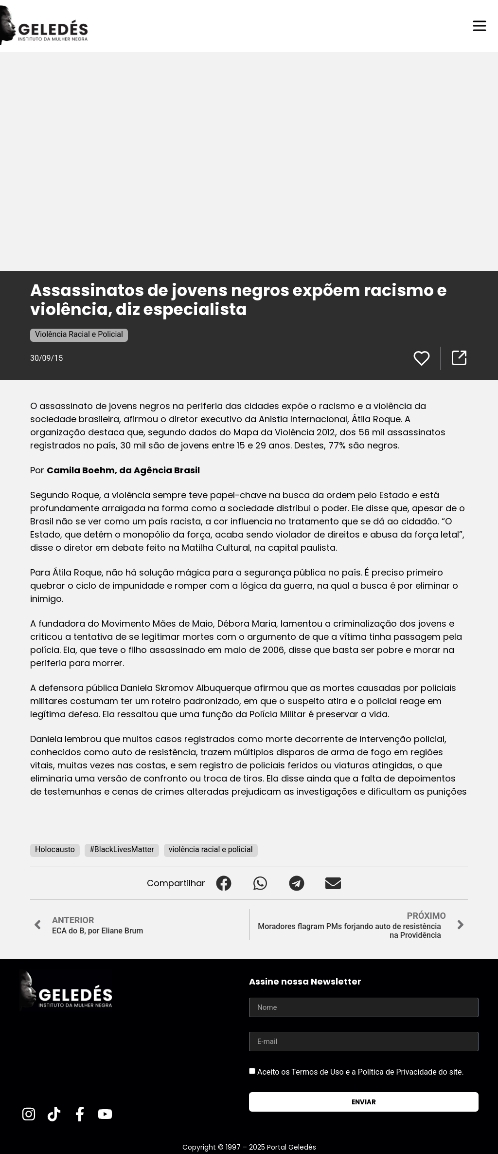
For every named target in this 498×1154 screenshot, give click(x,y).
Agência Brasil (167, 470)
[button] (223, 883)
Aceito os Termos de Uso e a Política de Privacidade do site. (360, 1072)
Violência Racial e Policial (79, 334)
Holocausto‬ (55, 849)
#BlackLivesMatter (121, 849)
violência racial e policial (211, 849)
